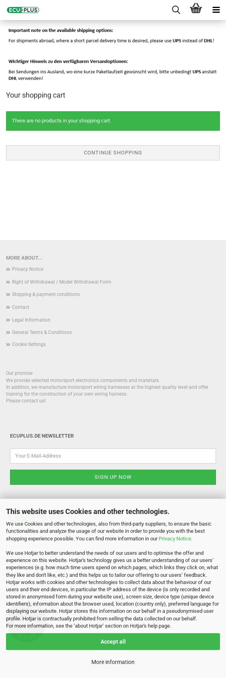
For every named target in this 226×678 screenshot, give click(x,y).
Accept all (113, 641)
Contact (20, 307)
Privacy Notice (175, 539)
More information (113, 662)
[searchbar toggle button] (176, 10)
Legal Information (31, 320)
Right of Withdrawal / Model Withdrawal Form (61, 282)
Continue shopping (113, 153)
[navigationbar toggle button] (216, 10)
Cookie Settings (29, 344)
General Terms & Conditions (42, 332)
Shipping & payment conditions (46, 294)
